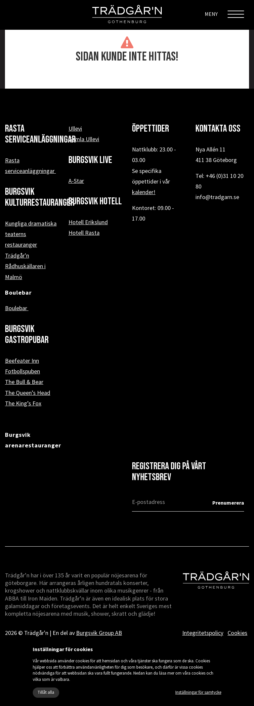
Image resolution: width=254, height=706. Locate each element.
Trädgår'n (17, 255)
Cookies (237, 633)
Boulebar (16, 308)
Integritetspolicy (202, 633)
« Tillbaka (127, 78)
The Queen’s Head (27, 392)
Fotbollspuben (22, 371)
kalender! (143, 192)
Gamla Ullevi (83, 139)
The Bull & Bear (24, 382)
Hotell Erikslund (88, 222)
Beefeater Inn (22, 360)
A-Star (76, 181)
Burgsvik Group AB (99, 633)
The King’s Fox (23, 403)
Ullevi (75, 128)
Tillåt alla (46, 692)
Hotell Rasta (84, 232)
